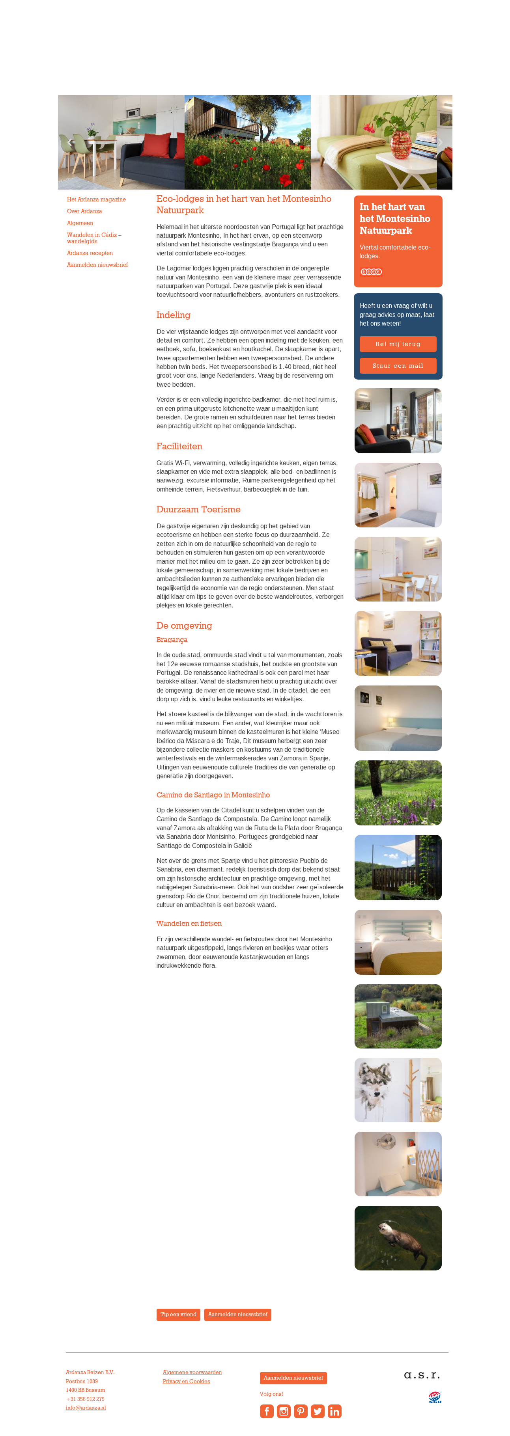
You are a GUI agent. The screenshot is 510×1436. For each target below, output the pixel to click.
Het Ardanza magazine (96, 200)
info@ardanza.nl (86, 1408)
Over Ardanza (276, 57)
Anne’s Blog (326, 57)
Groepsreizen (155, 57)
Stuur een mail (398, 366)
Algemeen (80, 223)
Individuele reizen (95, 57)
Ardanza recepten (90, 253)
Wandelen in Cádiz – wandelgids (94, 238)
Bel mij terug (398, 344)
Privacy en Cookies (186, 1381)
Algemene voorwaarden (192, 1372)
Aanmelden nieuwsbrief (97, 265)
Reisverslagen (410, 57)
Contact (366, 57)
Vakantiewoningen (216, 57)
